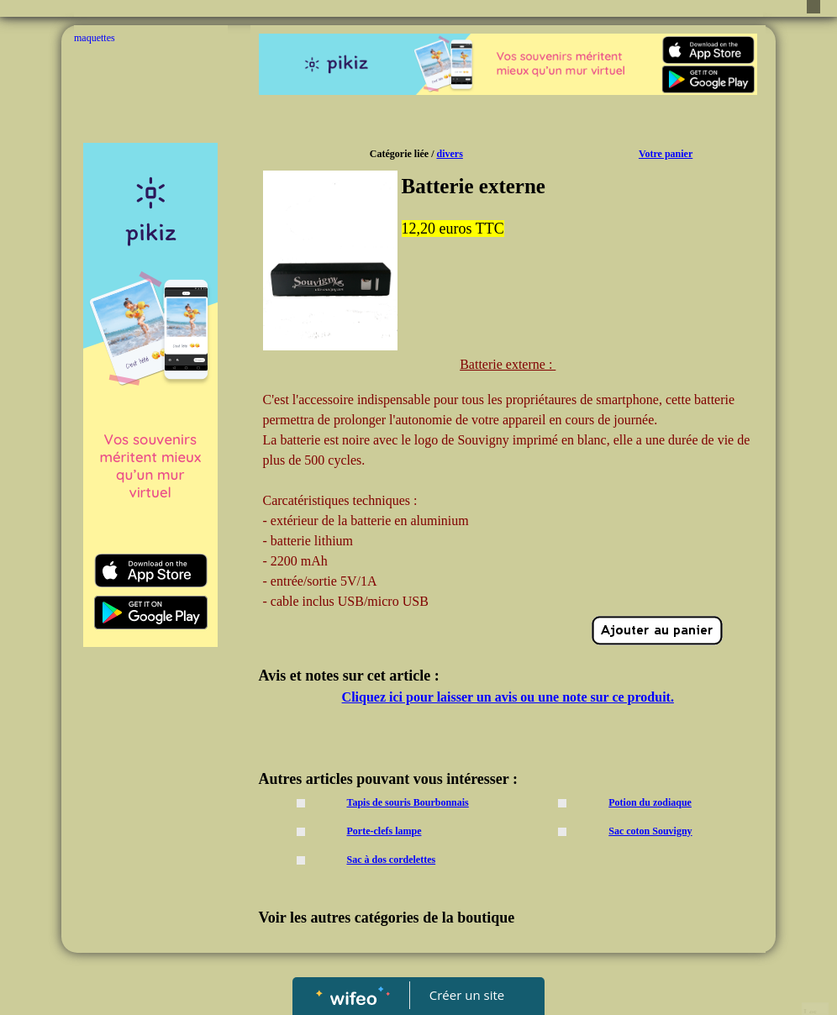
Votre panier (665, 154)
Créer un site (466, 994)
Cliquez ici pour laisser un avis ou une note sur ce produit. (508, 697)
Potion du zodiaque (650, 802)
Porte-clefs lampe (384, 831)
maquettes (94, 38)
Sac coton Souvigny (650, 831)
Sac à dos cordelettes (391, 859)
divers (449, 154)
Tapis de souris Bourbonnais (408, 802)
